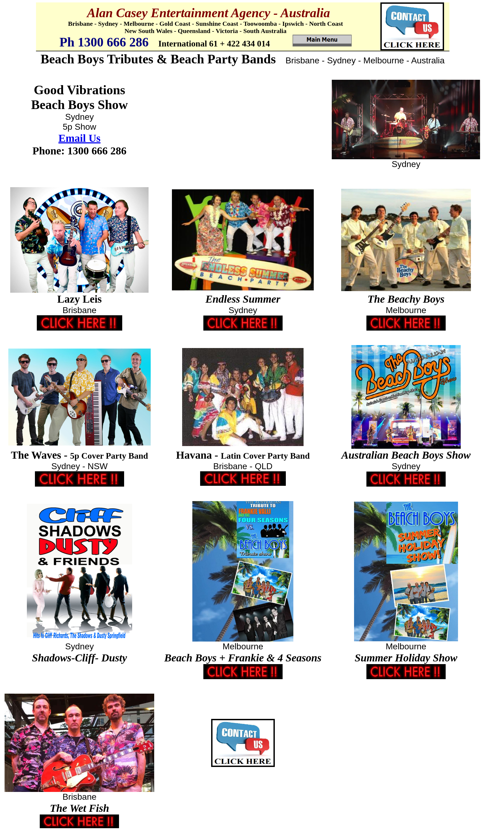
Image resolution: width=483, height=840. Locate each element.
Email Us (79, 138)
